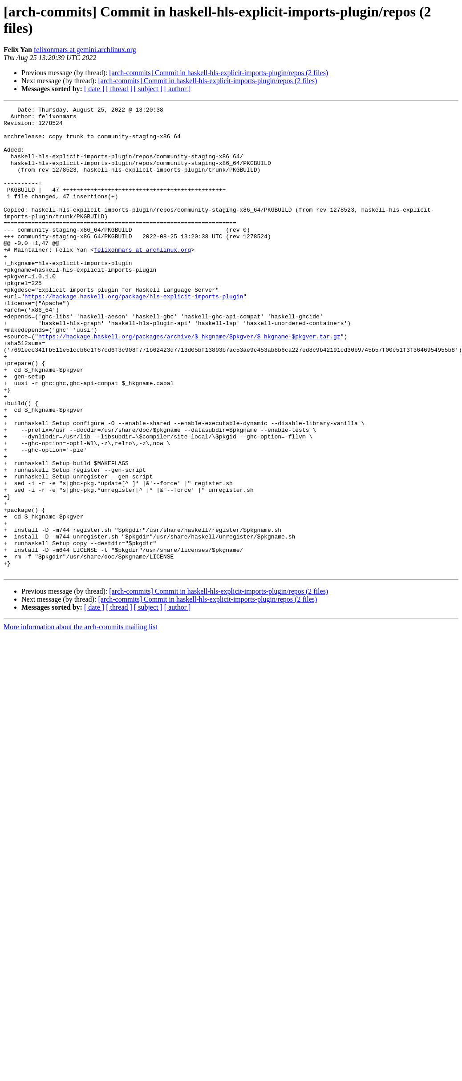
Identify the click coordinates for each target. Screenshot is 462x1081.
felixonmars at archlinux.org (142, 279)
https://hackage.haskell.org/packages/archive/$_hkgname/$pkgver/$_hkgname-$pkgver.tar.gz (189, 383)
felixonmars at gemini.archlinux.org (85, 49)
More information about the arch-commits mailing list (81, 720)
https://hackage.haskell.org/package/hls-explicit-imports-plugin (133, 335)
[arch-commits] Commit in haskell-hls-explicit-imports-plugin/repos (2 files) (218, 72)
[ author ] (177, 88)
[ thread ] (119, 88)
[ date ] (94, 88)
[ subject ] (148, 88)
